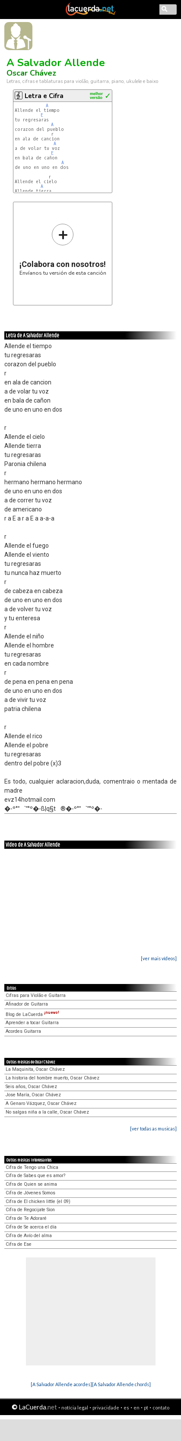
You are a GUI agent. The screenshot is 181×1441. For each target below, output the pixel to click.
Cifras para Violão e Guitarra (36, 995)
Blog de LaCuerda (32, 1014)
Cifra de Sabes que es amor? (35, 1175)
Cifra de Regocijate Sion (30, 1209)
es (126, 1407)
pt (146, 1407)
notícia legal (74, 1407)
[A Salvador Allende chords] (121, 1384)
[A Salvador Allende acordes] (61, 1384)
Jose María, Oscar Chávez (33, 1095)
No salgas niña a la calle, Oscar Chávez (47, 1112)
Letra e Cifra (44, 96)
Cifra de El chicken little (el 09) (38, 1201)
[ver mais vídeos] (159, 958)
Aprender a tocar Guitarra (32, 1022)
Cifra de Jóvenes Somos (30, 1193)
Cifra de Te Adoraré (26, 1218)
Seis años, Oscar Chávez (31, 1086)
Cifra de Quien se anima (31, 1184)
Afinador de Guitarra (27, 1004)
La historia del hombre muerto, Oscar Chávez (52, 1078)
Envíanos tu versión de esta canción (62, 249)
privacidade (105, 1407)
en (136, 1407)
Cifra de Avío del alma (29, 1235)
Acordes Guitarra (23, 1031)
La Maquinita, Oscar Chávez (35, 1069)
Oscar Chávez (31, 73)
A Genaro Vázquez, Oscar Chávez (41, 1103)
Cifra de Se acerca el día (31, 1227)
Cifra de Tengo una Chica (32, 1167)
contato (160, 1407)
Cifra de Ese (19, 1244)
